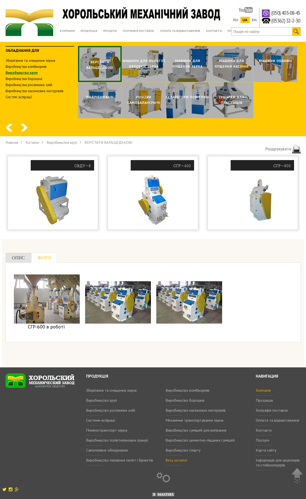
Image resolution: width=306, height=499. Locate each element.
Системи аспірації (100, 420)
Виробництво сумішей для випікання (196, 430)
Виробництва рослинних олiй (29, 84)
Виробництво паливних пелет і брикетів (119, 460)
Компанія (263, 390)
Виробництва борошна (24, 78)
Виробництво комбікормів (187, 390)
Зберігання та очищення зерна (111, 390)
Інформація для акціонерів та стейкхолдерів (278, 462)
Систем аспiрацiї (19, 97)
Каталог (32, 142)
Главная (12, 142)
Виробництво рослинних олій (110, 410)
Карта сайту (266, 450)
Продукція (264, 400)
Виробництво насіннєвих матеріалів (196, 410)
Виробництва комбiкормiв (26, 66)
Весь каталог (176, 460)
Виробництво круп (101, 400)
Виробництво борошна (185, 400)
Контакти (264, 430)
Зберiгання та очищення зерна (30, 60)
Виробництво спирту (183, 450)
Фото (44, 257)
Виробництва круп (22, 72)
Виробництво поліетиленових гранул (117, 440)
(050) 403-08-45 (285, 13)
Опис (18, 257)
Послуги (262, 440)
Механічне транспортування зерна (194, 420)
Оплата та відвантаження (277, 420)
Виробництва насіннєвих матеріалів (34, 91)
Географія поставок (272, 410)
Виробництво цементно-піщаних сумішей (200, 440)
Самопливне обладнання (107, 450)
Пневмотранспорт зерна (106, 430)
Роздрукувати (283, 149)
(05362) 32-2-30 (285, 20)
